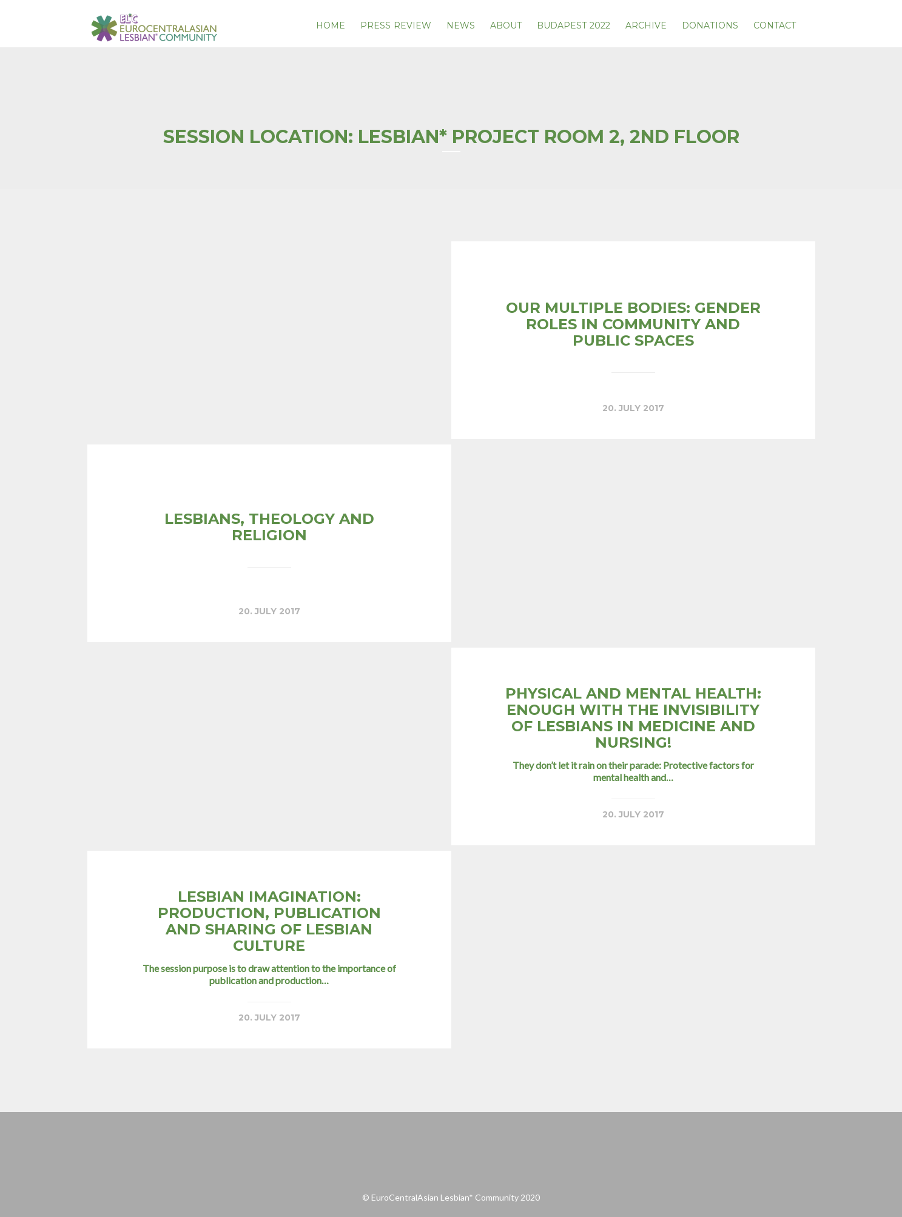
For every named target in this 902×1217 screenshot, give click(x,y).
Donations (710, 25)
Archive (646, 25)
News (460, 25)
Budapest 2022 (573, 25)
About (506, 25)
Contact (774, 25)
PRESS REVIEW (395, 25)
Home (330, 25)
